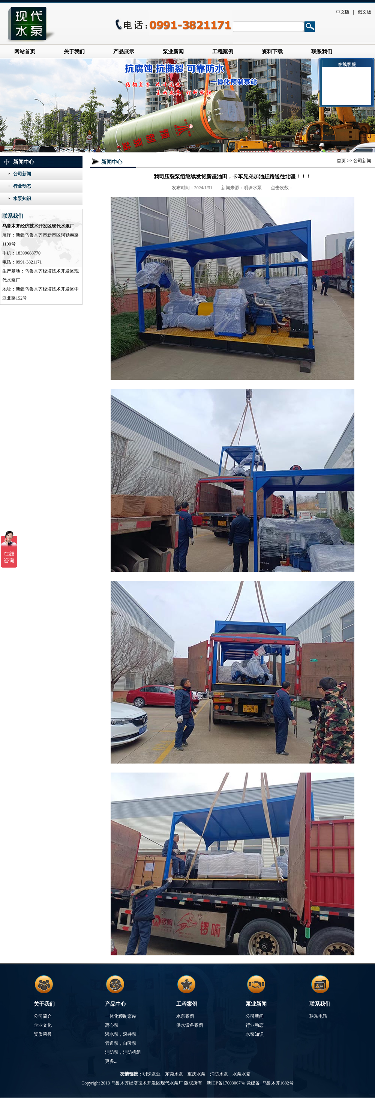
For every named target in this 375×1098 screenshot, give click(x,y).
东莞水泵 (174, 1074)
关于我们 (74, 51)
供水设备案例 (189, 1025)
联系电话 (318, 1016)
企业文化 (43, 1025)
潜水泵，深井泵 (120, 1034)
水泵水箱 (241, 1074)
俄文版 (364, 12)
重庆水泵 (197, 1074)
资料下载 (272, 51)
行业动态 (22, 186)
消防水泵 (219, 1074)
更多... (111, 1061)
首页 (341, 160)
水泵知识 (22, 198)
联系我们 (321, 51)
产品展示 (123, 51)
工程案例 (222, 51)
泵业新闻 (173, 51)
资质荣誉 (43, 1034)
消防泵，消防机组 (123, 1052)
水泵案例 (185, 1016)
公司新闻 (22, 173)
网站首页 (24, 51)
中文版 (343, 12)
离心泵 (111, 1025)
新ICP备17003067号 (226, 1083)
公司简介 (43, 1016)
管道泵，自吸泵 (120, 1043)
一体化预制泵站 (120, 1016)
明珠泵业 (151, 1074)
